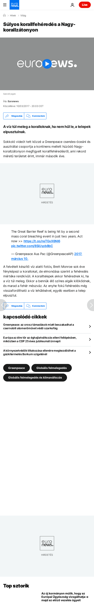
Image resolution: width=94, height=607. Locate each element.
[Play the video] (47, 64)
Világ (23, 15)
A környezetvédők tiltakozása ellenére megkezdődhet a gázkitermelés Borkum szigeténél (39, 352)
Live (85, 4)
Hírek (13, 15)
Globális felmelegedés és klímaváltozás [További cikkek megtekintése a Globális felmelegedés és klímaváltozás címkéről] (35, 377)
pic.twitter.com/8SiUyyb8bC (32, 246)
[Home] (4, 15)
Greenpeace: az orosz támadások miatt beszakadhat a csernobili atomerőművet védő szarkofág (38, 326)
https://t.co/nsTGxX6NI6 (42, 241)
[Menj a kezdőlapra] (14, 5)
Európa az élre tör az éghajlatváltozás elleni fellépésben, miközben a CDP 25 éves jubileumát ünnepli (40, 339)
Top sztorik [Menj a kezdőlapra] (16, 586)
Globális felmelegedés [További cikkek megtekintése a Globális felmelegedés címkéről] (51, 368)
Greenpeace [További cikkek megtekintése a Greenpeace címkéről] (16, 368)
